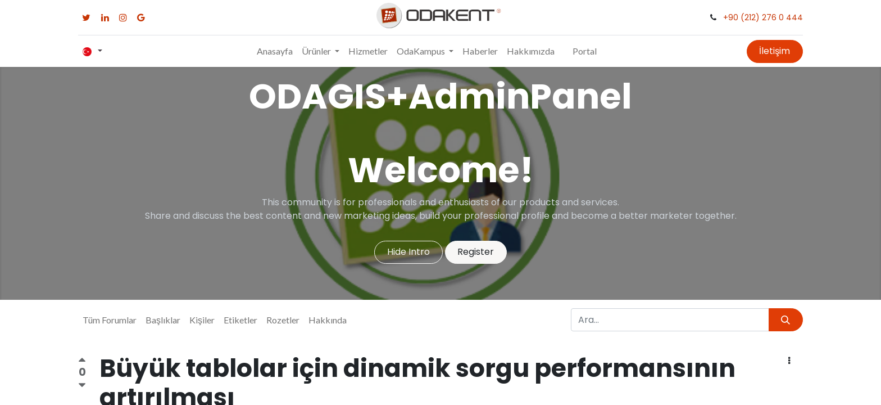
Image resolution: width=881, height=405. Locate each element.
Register (475, 251)
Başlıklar (163, 319)
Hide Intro (408, 251)
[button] (789, 361)
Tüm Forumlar (110, 319)
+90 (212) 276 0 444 (763, 17)
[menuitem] (274, 51)
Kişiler (202, 319)
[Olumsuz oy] (82, 385)
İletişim (774, 50)
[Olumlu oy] (82, 361)
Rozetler (282, 319)
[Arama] (786, 319)
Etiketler (240, 319)
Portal (585, 51)
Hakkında (327, 319)
